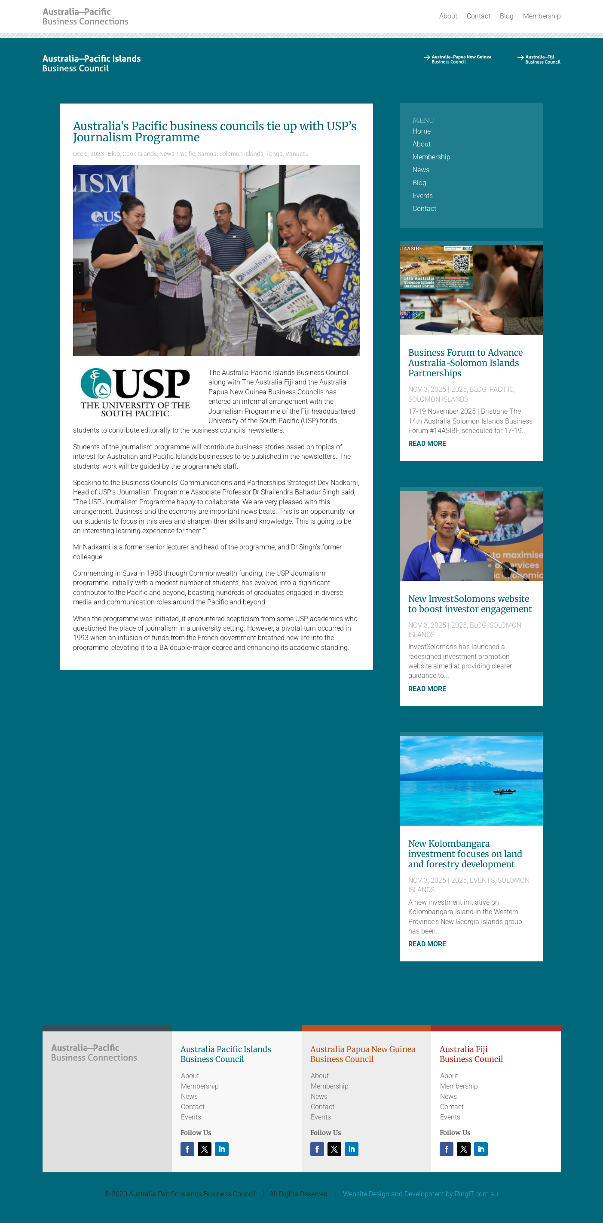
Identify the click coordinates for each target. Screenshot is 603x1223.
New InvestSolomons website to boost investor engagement (470, 603)
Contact (478, 16)
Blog (507, 16)
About (448, 16)
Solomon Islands (241, 153)
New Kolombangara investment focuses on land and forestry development (465, 853)
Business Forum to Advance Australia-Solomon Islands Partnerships (465, 362)
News (166, 153)
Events (423, 196)
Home (422, 131)
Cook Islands (139, 153)
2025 (459, 389)
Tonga (274, 153)
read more (427, 443)
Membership (542, 16)
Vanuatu (297, 153)
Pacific (186, 153)
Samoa (207, 153)
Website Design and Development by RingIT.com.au (420, 1194)
